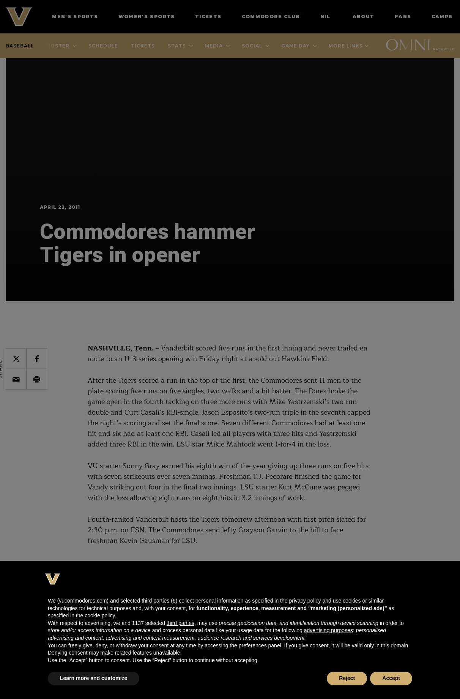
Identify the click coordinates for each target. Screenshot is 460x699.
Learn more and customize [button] (93, 678)
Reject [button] (347, 678)
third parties (180, 623)
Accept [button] (391, 678)
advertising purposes (328, 630)
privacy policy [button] (305, 601)
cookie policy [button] (100, 615)
